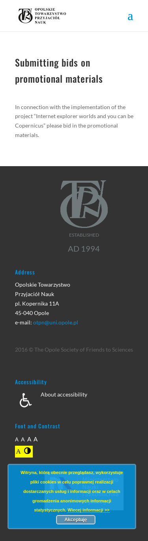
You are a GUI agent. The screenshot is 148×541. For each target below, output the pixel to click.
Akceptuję (75, 519)
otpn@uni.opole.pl (55, 322)
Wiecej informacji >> (88, 510)
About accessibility (64, 394)
